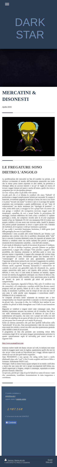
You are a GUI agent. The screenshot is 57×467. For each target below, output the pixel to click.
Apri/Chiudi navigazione (28, 4)
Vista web (49, 462)
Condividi (11, 423)
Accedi (50, 460)
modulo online (21, 399)
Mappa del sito (19, 460)
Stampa (9, 460)
